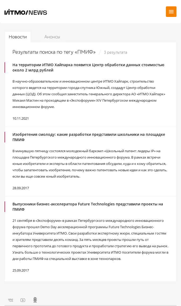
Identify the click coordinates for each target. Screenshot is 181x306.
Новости (18, 37)
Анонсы (52, 37)
